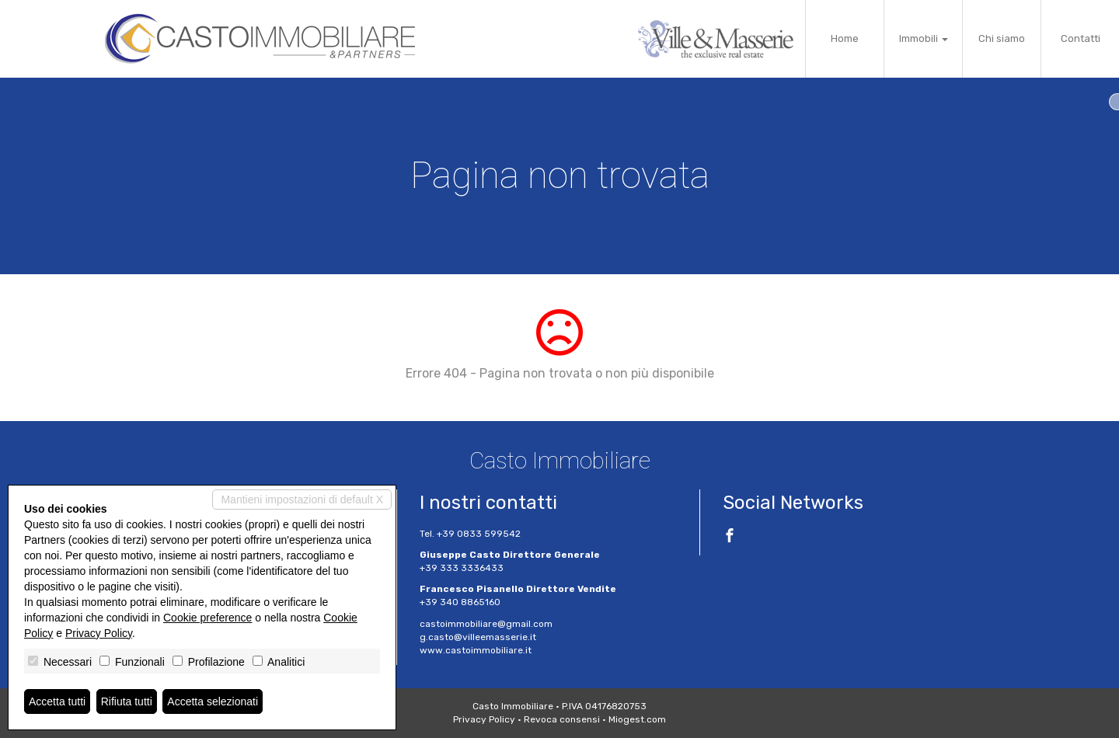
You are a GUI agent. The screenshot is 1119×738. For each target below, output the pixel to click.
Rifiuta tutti (126, 701)
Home (845, 38)
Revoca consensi (562, 719)
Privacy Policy (484, 719)
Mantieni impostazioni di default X (302, 499)
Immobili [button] (923, 38)
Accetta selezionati (212, 701)
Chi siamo (1001, 38)
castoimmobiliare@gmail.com (486, 623)
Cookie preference (207, 617)
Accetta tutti (57, 701)
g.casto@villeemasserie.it (478, 637)
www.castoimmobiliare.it (476, 650)
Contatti (1080, 38)
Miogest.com (637, 719)
